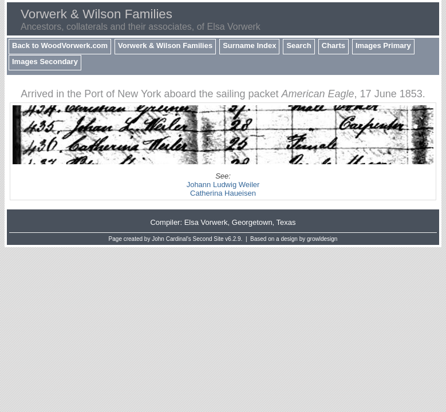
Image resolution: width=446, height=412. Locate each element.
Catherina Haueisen (223, 193)
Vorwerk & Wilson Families (165, 45)
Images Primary (383, 45)
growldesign (322, 239)
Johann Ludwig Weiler (223, 184)
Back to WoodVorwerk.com (60, 45)
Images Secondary (45, 61)
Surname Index (249, 45)
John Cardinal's (171, 239)
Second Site (208, 239)
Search (298, 45)
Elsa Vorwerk (206, 222)
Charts (333, 45)
